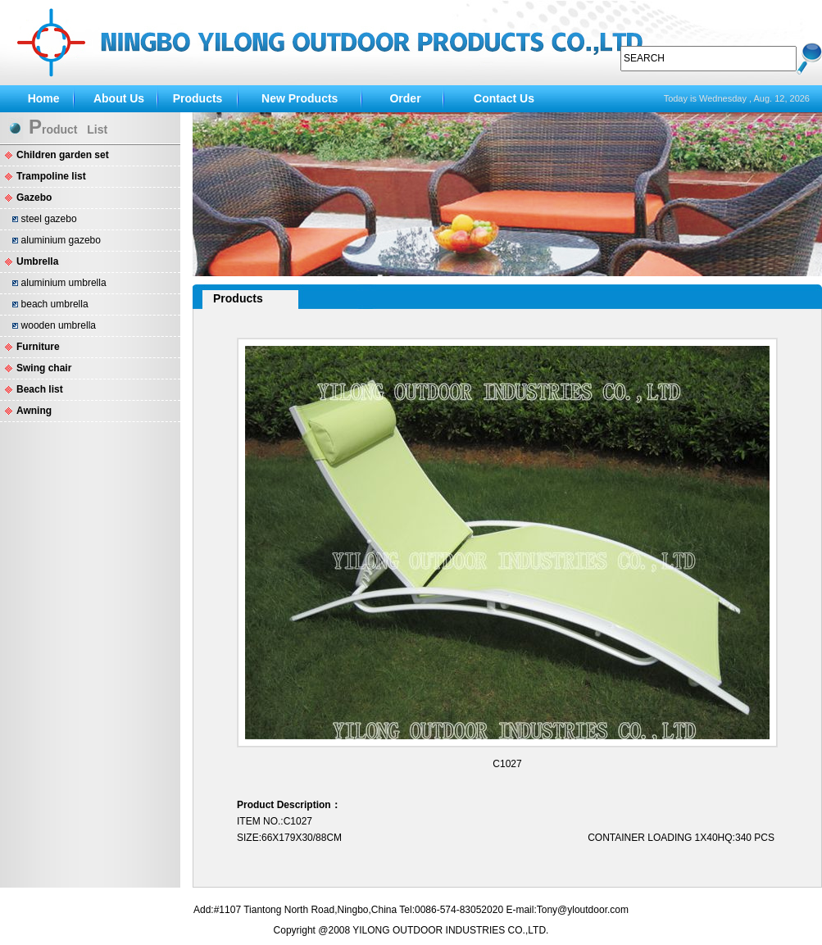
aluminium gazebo (61, 240)
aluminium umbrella (64, 282)
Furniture (38, 346)
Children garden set (62, 155)
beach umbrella (55, 304)
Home (44, 98)
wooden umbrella (58, 325)
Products (198, 98)
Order (404, 98)
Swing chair (43, 368)
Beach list (39, 389)
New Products (299, 98)
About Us (118, 98)
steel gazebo (49, 219)
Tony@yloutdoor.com (583, 909)
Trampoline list (51, 176)
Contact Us (504, 98)
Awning (34, 410)
